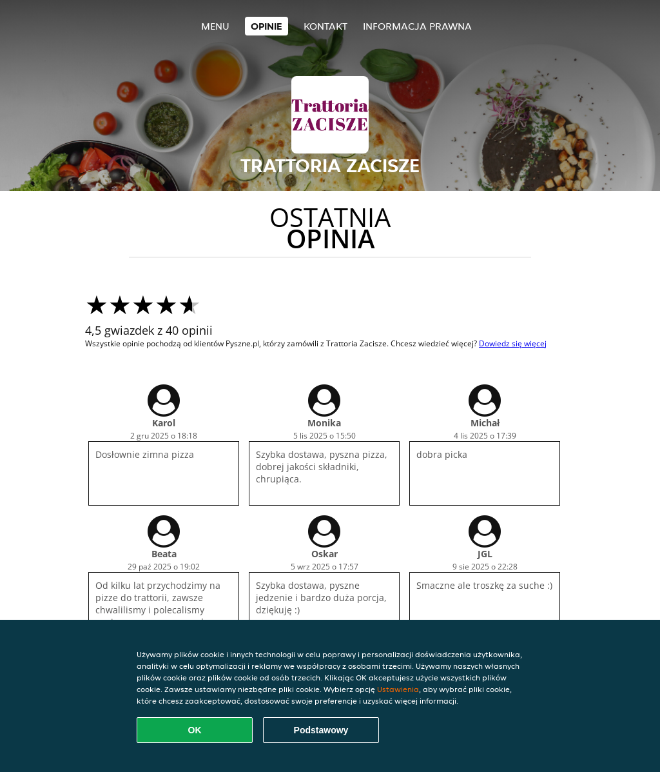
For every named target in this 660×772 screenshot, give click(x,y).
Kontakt (325, 26)
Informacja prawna (417, 26)
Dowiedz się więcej (513, 343)
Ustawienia (398, 689)
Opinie (266, 26)
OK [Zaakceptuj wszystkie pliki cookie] (195, 730)
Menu (215, 26)
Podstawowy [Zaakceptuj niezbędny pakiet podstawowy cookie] (321, 730)
